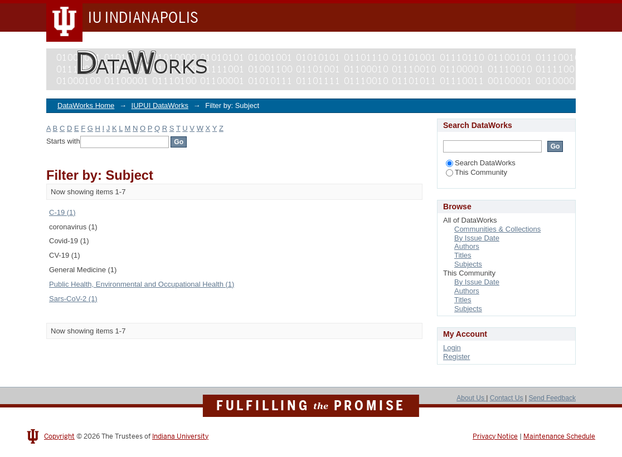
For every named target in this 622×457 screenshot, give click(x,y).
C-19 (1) (62, 212)
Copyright (59, 436)
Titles (463, 255)
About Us (471, 398)
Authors (466, 246)
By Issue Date (476, 238)
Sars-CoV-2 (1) (73, 298)
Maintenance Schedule (559, 436)
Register (456, 356)
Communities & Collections (497, 229)
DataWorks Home (85, 105)
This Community (476, 172)
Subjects (468, 264)
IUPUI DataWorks (160, 105)
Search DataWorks (481, 163)
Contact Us (506, 398)
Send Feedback (552, 398)
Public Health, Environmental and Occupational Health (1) (141, 284)
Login (452, 347)
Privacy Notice (495, 436)
